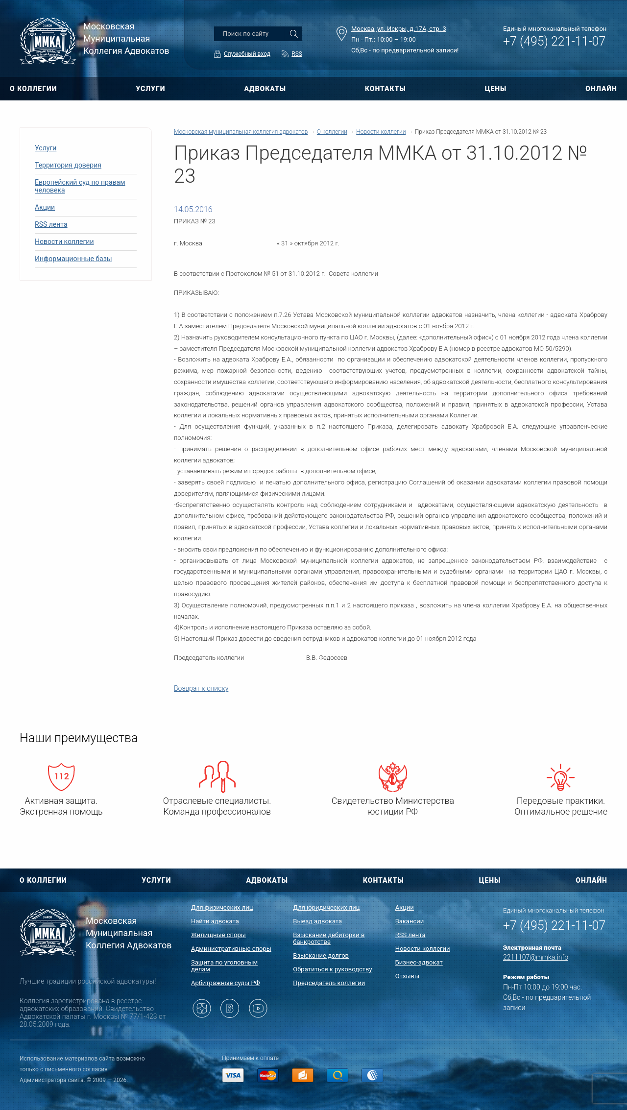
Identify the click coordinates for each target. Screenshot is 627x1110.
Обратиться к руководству (332, 969)
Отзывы (407, 976)
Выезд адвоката (317, 921)
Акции (45, 207)
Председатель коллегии (329, 983)
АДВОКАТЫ (265, 89)
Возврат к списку (201, 688)
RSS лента (51, 224)
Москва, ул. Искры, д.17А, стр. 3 (398, 28)
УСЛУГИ (150, 89)
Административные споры (231, 948)
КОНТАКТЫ (385, 89)
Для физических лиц (222, 907)
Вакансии (409, 921)
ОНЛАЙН (601, 89)
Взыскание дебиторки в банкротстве (328, 938)
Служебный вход (247, 53)
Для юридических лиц (326, 907)
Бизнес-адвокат (419, 962)
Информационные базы (73, 259)
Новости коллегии (64, 241)
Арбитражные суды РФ (225, 983)
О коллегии (332, 131)
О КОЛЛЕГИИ (33, 89)
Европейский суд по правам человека (80, 186)
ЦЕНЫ (496, 89)
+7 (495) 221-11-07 (554, 41)
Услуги (45, 148)
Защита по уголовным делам (224, 966)
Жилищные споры (218, 935)
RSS (296, 53)
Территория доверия (68, 165)
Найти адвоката (215, 921)
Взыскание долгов (321, 955)
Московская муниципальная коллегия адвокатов (241, 131)
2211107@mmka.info (535, 957)
